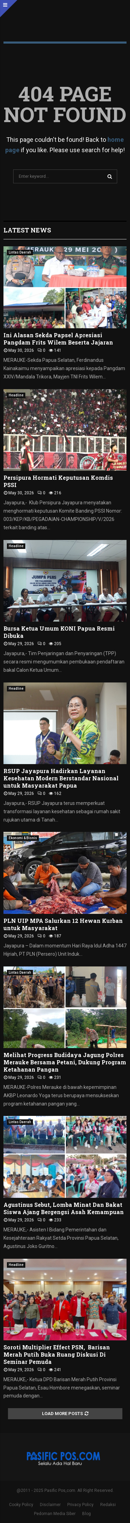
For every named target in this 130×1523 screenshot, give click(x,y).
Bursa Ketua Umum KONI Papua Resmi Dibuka (59, 632)
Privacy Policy (80, 1504)
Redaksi (108, 1504)
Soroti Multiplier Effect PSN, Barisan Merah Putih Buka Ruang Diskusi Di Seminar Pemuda (56, 1354)
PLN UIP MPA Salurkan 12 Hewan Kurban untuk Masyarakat (63, 924)
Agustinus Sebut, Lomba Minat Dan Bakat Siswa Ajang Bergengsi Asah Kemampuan (63, 1208)
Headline (16, 395)
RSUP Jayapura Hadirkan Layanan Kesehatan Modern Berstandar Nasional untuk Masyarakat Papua (61, 778)
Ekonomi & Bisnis (23, 838)
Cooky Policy (21, 1504)
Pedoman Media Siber (55, 1513)
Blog (86, 1513)
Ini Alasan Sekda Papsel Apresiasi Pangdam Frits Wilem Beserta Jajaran (58, 338)
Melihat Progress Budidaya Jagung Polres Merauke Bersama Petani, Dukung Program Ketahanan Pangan (64, 1062)
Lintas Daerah (20, 252)
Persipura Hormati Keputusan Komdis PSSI (58, 481)
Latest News (27, 230)
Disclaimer (50, 1504)
